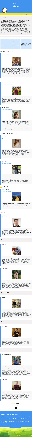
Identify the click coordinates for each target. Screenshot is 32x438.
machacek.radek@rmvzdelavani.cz (9, 216)
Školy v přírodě (22, 5)
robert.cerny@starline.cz (7, 84)
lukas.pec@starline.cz (7, 163)
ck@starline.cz (5, 422)
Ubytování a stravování (22, 6)
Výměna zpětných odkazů (13, 424)
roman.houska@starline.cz (7, 55)
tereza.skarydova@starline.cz (8, 191)
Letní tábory (22, 3)
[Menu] (28, 10)
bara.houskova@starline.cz (7, 109)
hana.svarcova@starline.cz (7, 138)
